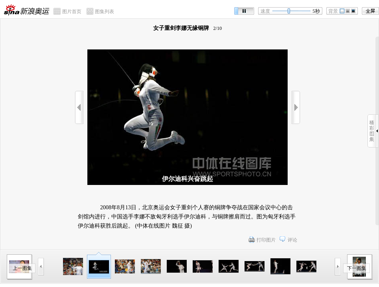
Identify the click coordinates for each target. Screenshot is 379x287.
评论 (292, 240)
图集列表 (104, 11)
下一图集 (356, 268)
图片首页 (71, 11)
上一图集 (22, 268)
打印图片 (266, 240)
